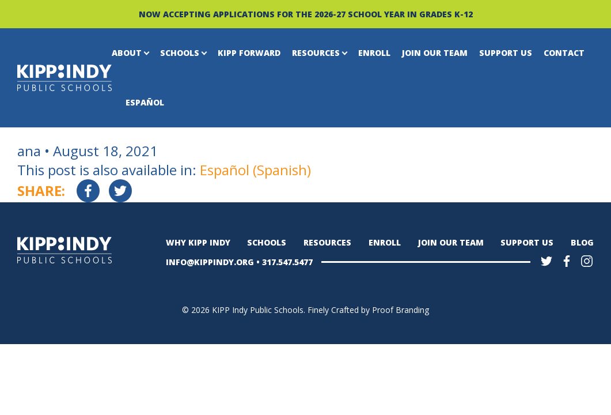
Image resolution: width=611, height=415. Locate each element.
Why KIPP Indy (198, 242)
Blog (582, 242)
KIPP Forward (249, 52)
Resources (316, 52)
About (127, 52)
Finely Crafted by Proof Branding (368, 309)
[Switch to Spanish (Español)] (255, 170)
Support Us (505, 52)
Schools (179, 52)
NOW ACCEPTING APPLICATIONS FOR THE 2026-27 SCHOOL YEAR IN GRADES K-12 (306, 14)
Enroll (374, 52)
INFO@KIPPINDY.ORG (210, 261)
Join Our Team (435, 52)
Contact (564, 52)
